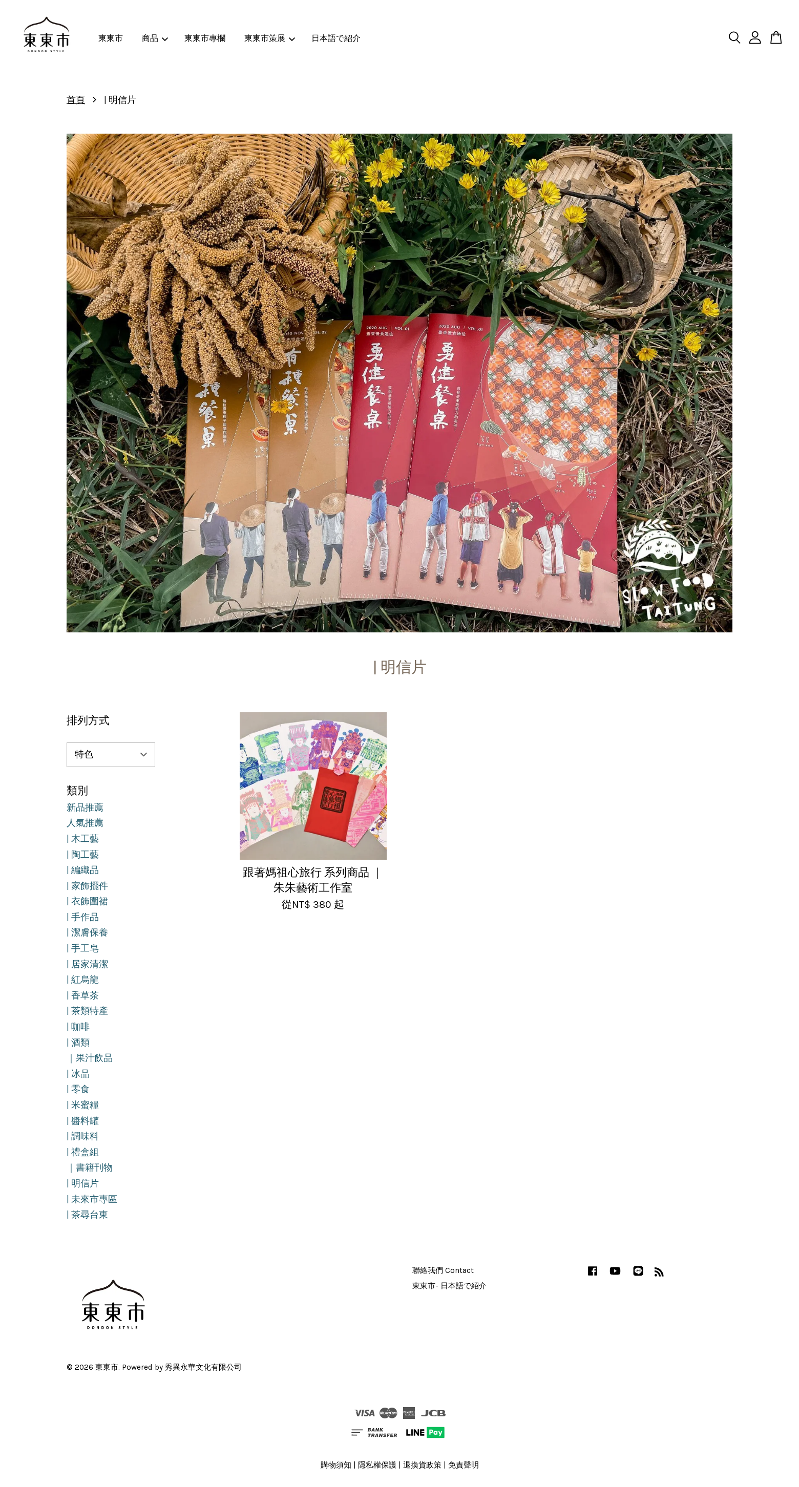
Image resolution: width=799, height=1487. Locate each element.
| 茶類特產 (87, 1010)
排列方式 (88, 720)
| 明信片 (83, 1183)
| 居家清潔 (87, 964)
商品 (155, 38)
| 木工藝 (83, 838)
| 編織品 (83, 870)
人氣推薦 (85, 823)
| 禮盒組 (83, 1152)
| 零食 (78, 1089)
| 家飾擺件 (87, 885)
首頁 (76, 99)
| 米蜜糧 (83, 1105)
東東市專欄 (204, 38)
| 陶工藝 (83, 854)
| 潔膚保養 (87, 932)
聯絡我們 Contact (443, 1270)
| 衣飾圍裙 (87, 901)
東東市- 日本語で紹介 (449, 1285)
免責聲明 (463, 1465)
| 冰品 (78, 1073)
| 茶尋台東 (87, 1214)
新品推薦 (85, 807)
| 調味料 (83, 1136)
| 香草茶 (83, 995)
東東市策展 (269, 38)
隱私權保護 (377, 1465)
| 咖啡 (78, 1026)
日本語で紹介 (336, 38)
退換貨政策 (422, 1465)
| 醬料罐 (83, 1121)
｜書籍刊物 (90, 1167)
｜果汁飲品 (90, 1058)
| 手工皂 (83, 948)
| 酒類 (78, 1042)
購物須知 (336, 1465)
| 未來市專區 (92, 1199)
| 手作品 (83, 917)
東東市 (110, 38)
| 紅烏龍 (83, 979)
